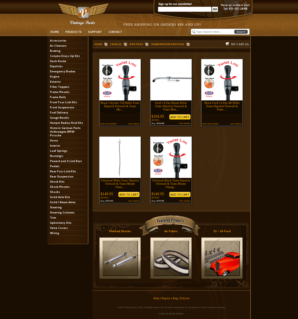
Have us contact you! (235, 5)
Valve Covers (59, 228)
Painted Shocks (120, 231)
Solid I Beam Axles (63, 202)
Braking (55, 51)
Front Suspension (62, 107)
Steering (56, 207)
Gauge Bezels (59, 117)
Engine (54, 76)
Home (54, 32)
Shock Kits (57, 181)
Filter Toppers (59, 87)
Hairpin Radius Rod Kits (66, 123)
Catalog (116, 44)
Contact (115, 32)
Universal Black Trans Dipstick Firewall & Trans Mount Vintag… (171, 184)
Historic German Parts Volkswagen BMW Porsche (65, 131)
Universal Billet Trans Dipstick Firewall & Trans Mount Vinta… (120, 184)
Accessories (58, 40)
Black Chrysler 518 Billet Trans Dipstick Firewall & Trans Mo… (120, 106)
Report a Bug (170, 298)
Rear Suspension (61, 176)
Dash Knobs (58, 61)
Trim (53, 217)
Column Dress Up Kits (65, 56)
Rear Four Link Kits (63, 171)
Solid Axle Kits (60, 197)
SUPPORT (95, 32)
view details (134, 123)
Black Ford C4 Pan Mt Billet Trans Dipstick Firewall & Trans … (222, 106)
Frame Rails (58, 97)
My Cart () (240, 44)
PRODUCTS (73, 32)
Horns (54, 140)
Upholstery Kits (61, 223)
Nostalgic (56, 156)
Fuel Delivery (59, 112)
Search (240, 31)
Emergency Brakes (63, 71)
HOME (98, 44)
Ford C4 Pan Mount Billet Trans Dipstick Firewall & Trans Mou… (171, 106)
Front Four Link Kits (63, 102)
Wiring (54, 233)
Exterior (55, 82)
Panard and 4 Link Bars (66, 161)
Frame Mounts (60, 92)
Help (156, 298)
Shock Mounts (60, 187)
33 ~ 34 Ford (222, 231)
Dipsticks (56, 66)
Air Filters (171, 231)
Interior (55, 145)
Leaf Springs (58, 151)
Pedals (55, 166)
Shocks (55, 192)
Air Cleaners (58, 46)
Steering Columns (62, 212)
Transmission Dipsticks (167, 44)
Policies (185, 298)
